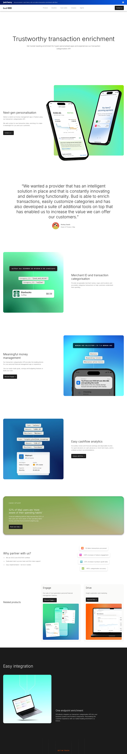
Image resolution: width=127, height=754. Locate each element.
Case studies (63, 8)
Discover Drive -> (92, 599)
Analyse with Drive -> (79, 456)
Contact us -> (8, 133)
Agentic (82, 8)
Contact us (119, 8)
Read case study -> (15, 527)
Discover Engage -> (10, 376)
